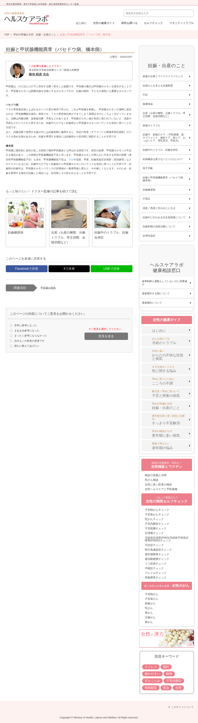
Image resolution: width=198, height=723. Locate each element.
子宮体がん (151, 598)
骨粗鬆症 (151, 687)
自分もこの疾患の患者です (29, 340)
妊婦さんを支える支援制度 (158, 85)
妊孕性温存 (149, 235)
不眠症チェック (154, 568)
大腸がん (150, 617)
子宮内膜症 (174, 680)
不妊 (71, 159)
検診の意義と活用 (155, 475)
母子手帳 (148, 168)
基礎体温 (148, 104)
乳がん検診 (151, 479)
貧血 (166, 687)
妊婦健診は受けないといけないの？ (163, 159)
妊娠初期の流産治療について (159, 226)
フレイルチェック (155, 573)
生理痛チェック (154, 533)
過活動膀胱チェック (157, 559)
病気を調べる (129, 23)
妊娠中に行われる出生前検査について (164, 217)
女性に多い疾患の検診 (158, 484)
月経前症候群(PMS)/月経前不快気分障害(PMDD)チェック (167, 539)
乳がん (149, 608)
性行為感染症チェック (158, 549)
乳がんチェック (154, 519)
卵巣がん (150, 603)
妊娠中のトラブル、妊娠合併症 (160, 149)
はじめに (81, 23)
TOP (6, 34)
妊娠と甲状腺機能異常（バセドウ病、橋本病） (164, 179)
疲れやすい (152, 673)
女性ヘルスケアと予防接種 (161, 489)
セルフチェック (153, 23)
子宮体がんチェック (157, 514)
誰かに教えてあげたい (26, 345)
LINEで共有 (111, 268)
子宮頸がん (151, 594)
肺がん (149, 622)
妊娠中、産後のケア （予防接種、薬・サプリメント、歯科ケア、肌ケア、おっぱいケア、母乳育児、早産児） (164, 137)
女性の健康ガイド (104, 23)
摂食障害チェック (155, 577)
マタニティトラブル (181, 23)
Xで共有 (69, 268)
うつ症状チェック (155, 563)
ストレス (151, 666)
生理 (178, 687)
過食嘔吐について (152, 302)
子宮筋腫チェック (155, 528)
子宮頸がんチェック (157, 509)
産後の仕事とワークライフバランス (163, 76)
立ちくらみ (152, 680)
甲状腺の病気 (48, 287)
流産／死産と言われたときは (159, 208)
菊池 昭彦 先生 (39, 74)
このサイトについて (182, 707)
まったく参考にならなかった (30, 335)
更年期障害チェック (157, 554)
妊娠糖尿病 (149, 189)
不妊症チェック (154, 545)
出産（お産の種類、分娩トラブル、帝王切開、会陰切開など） (164, 115)
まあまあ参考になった (26, 330)
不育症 (146, 198)
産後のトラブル (151, 125)
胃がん (149, 612)
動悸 (169, 673)
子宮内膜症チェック (157, 523)
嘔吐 (166, 666)
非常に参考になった (25, 325)
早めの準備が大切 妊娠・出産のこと (34, 34)
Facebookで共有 (26, 268)
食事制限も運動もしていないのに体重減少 (164, 283)
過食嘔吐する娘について (156, 293)
